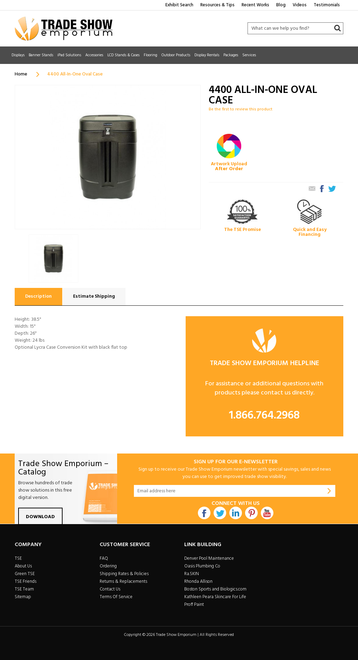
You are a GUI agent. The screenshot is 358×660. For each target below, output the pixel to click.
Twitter (220, 513)
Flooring (150, 55)
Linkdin (235, 513)
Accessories (94, 55)
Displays (18, 55)
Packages (230, 55)
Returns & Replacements (123, 581)
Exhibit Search (179, 5)
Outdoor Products (176, 55)
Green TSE (25, 574)
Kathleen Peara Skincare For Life (215, 597)
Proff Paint (194, 604)
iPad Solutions (69, 55)
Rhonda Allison (198, 581)
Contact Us (110, 589)
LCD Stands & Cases (123, 55)
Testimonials (327, 5)
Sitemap (23, 597)
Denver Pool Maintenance (209, 558)
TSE (18, 558)
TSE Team (24, 589)
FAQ (104, 558)
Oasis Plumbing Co (202, 566)
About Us (23, 566)
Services (249, 55)
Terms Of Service (116, 597)
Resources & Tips (217, 5)
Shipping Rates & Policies (124, 574)
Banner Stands (41, 55)
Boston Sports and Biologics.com (215, 589)
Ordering (108, 566)
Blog (281, 5)
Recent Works (255, 5)
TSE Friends (25, 581)
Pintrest (251, 513)
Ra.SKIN (191, 574)
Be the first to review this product (240, 109)
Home (21, 74)
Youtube (267, 513)
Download (40, 517)
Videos (300, 5)
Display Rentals (206, 55)
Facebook (204, 513)
